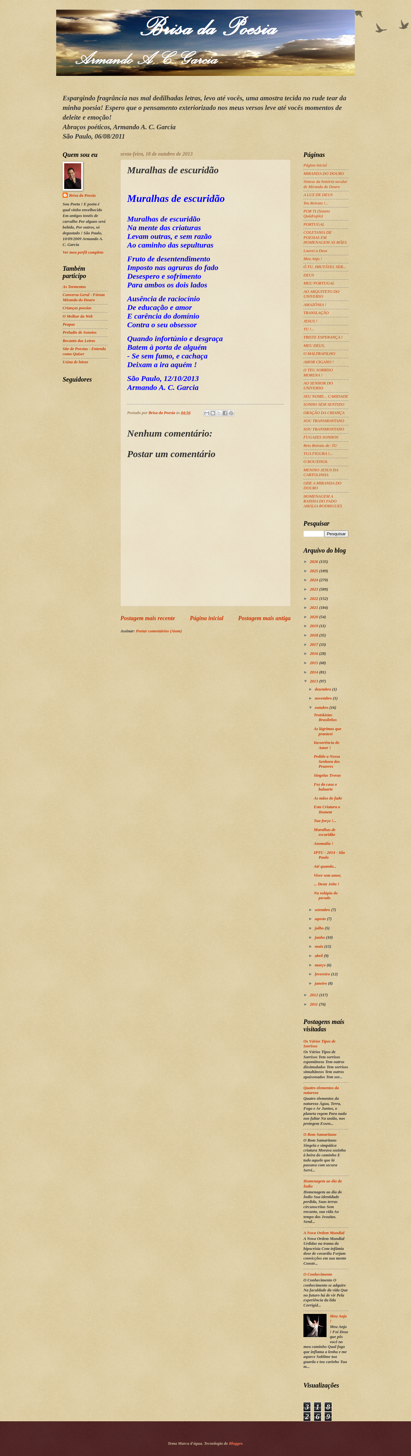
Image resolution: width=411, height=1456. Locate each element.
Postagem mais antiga (264, 618)
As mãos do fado (328, 798)
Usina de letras (75, 362)
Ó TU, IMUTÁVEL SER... (324, 267)
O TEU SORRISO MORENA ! (318, 372)
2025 (314, 571)
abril (319, 956)
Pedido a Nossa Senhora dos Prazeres (327, 761)
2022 (314, 598)
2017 (314, 644)
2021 (314, 607)
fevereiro (323, 974)
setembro (323, 910)
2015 (314, 663)
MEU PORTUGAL (319, 283)
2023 (314, 589)
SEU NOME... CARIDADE (325, 396)
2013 (314, 681)
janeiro (321, 983)
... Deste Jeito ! (326, 884)
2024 (314, 580)
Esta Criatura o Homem (327, 809)
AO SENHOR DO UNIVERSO (318, 385)
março (321, 965)
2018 (314, 635)
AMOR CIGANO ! (318, 362)
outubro (322, 707)
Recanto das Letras (79, 341)
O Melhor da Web (78, 316)
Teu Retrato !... (315, 203)
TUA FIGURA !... (318, 453)
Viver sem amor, (327, 875)
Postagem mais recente (147, 618)
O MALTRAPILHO (319, 353)
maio (319, 946)
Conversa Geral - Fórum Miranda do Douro (84, 297)
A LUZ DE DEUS (318, 195)
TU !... (308, 329)
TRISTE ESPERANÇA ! (323, 337)
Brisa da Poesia (82, 195)
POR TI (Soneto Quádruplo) (316, 213)
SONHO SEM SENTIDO (323, 404)
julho (320, 928)
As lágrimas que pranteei (327, 731)
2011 (314, 1004)
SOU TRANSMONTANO (323, 421)
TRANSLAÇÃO (316, 313)
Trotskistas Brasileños (325, 717)
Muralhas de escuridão (325, 832)
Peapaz (69, 324)
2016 (314, 653)
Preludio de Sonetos (80, 332)
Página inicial (206, 618)
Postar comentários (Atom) (159, 631)
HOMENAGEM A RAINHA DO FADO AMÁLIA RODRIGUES (322, 501)
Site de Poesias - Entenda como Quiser (84, 351)
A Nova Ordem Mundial (324, 1233)
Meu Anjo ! (312, 259)
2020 (314, 617)
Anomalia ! (323, 843)
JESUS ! (310, 321)
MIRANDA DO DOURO (323, 173)
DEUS (308, 275)
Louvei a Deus (315, 251)
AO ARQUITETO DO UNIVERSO (321, 294)
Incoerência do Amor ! (326, 745)
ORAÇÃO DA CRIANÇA (324, 413)
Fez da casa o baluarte (325, 786)
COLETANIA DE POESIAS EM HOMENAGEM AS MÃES (325, 237)
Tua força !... (325, 820)
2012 (314, 995)
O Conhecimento (317, 1274)
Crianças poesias (77, 308)
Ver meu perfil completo (83, 252)
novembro (324, 698)
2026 (314, 561)
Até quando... (325, 866)
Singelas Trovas (327, 775)
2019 (314, 626)
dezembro (323, 689)
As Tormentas (74, 287)
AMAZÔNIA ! (314, 305)
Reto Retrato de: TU (320, 445)
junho (320, 937)
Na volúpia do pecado (325, 895)
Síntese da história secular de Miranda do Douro (325, 184)
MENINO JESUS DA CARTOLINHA (320, 472)
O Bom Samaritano (320, 1134)
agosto (321, 919)
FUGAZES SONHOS (320, 437)
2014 (314, 672)
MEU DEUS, (314, 345)
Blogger (235, 1443)
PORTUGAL (314, 224)
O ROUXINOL (315, 461)
